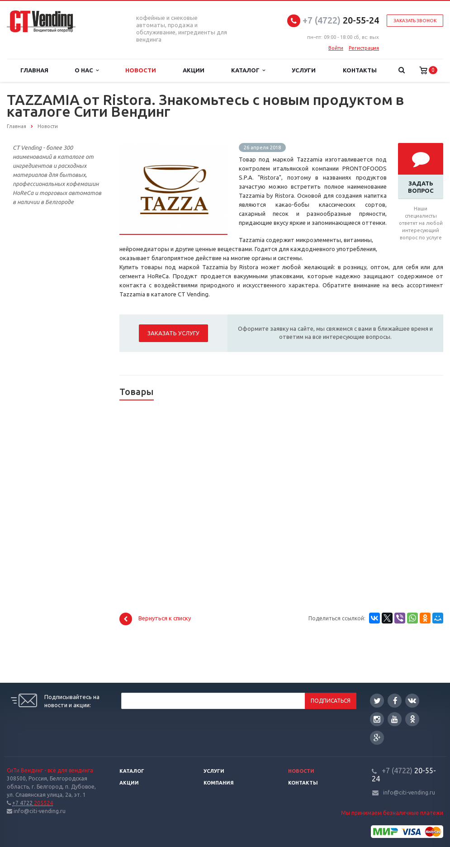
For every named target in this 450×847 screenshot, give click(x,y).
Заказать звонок (414, 20)
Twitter (377, 700)
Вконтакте (412, 700)
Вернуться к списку (155, 619)
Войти (335, 48)
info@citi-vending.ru (409, 792)
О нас (87, 70)
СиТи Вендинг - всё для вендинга (50, 770)
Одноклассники (412, 719)
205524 (32, 803)
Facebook (395, 700)
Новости (140, 70)
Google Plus (377, 738)
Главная (34, 70)
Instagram (377, 719)
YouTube (394, 719)
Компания (219, 782)
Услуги (304, 70)
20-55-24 (341, 20)
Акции (193, 70)
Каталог (248, 70)
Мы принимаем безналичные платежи (392, 813)
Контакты (360, 70)
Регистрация (364, 48)
